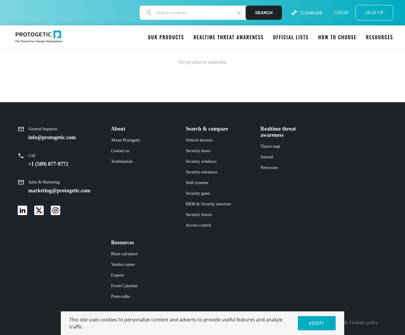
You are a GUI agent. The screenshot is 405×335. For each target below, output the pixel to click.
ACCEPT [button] (316, 323)
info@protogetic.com (52, 137)
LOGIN (341, 12)
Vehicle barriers (199, 140)
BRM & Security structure (208, 203)
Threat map (270, 146)
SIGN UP (374, 12)
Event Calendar (124, 285)
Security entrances (201, 172)
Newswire (269, 167)
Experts (117, 275)
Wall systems (197, 182)
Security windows (201, 161)
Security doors (198, 150)
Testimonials (122, 161)
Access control (198, 225)
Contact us (120, 150)
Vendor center (123, 264)
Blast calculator (124, 253)
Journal (266, 157)
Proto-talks (120, 296)
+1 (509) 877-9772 (48, 164)
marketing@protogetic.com (59, 190)
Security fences (199, 214)
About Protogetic (125, 140)
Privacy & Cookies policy (353, 322)
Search (263, 12)
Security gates (198, 193)
